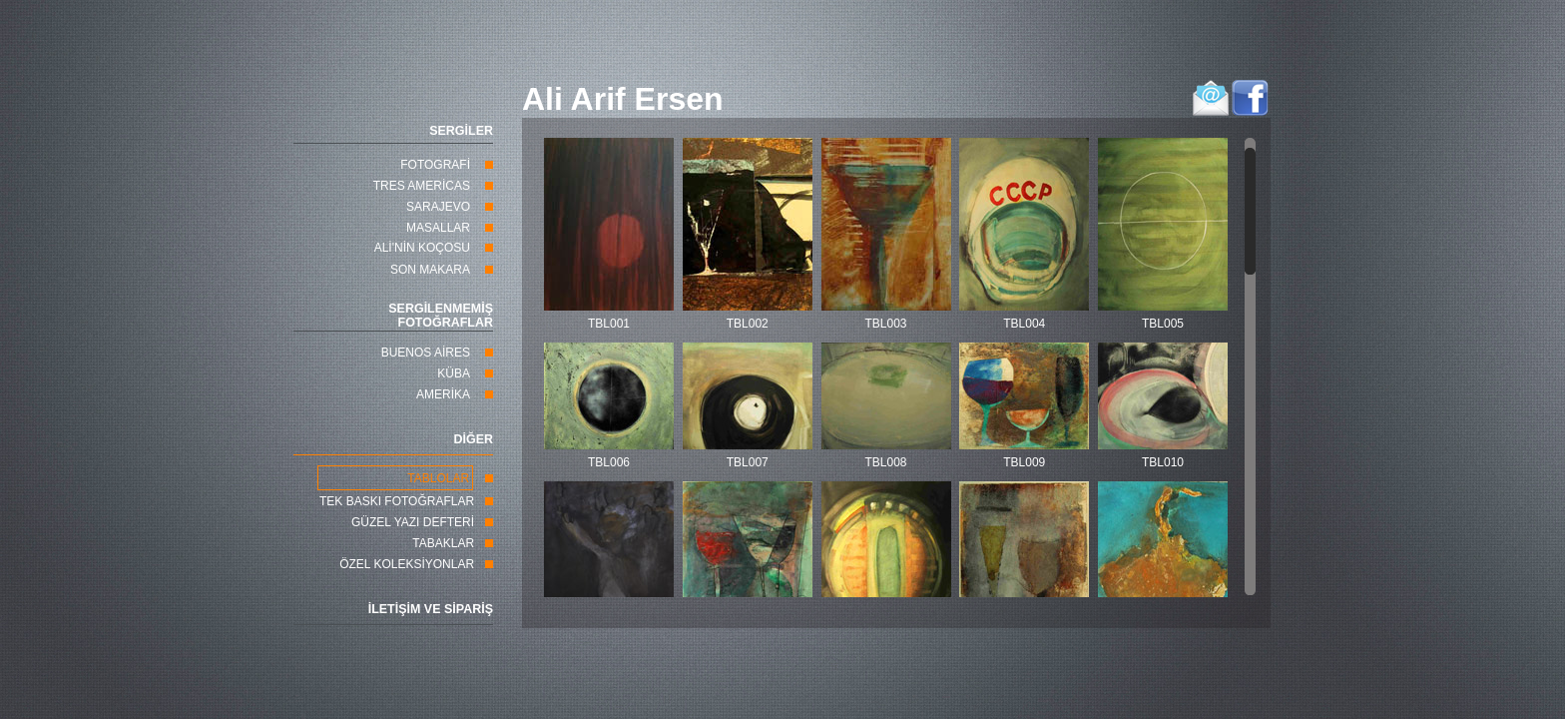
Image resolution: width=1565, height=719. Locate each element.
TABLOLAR (438, 478)
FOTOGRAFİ (435, 165)
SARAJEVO (438, 207)
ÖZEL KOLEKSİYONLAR (406, 564)
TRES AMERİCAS (421, 186)
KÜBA (453, 373)
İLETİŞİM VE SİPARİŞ (430, 609)
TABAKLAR (443, 543)
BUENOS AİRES (425, 353)
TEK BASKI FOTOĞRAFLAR (396, 501)
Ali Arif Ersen (623, 99)
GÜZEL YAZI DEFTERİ (412, 522)
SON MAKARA (430, 270)
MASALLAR (438, 228)
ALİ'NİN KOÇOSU (422, 248)
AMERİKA (443, 394)
